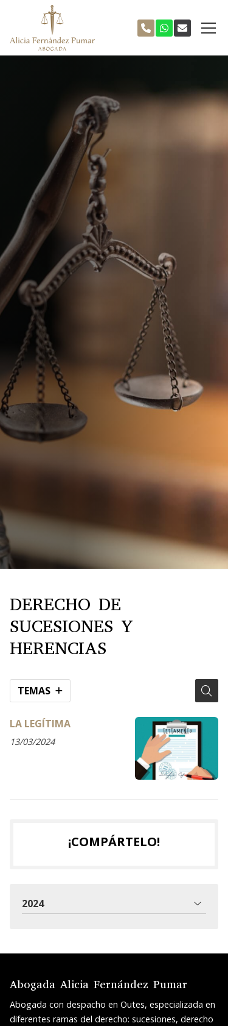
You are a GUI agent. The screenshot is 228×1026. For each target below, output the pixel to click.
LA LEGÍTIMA (40, 723)
